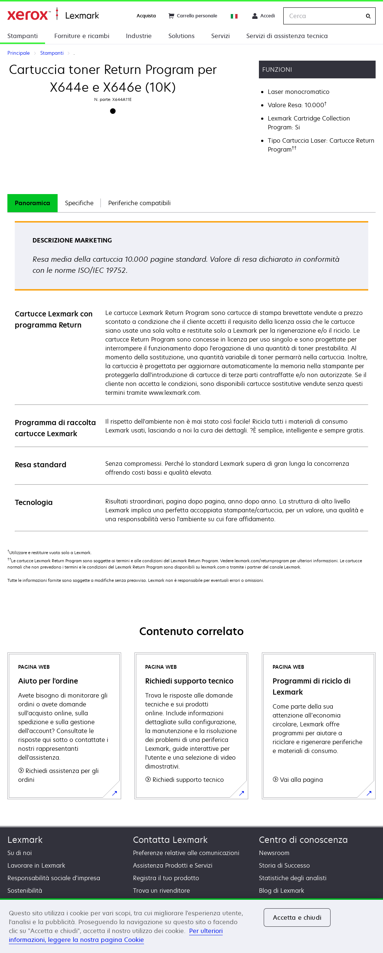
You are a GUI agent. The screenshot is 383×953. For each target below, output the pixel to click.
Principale (53, 13)
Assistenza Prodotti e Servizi (172, 865)
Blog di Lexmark (281, 890)
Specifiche (79, 203)
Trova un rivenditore (161, 890)
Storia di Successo (284, 865)
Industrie (139, 36)
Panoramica (32, 203)
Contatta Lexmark (170, 839)
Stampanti (22, 36)
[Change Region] (234, 16)
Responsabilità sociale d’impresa (53, 878)
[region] (191, 925)
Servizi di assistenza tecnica (287, 36)
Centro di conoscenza (303, 839)
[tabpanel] (191, 376)
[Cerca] (368, 16)
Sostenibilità (24, 890)
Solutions (181, 36)
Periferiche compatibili (139, 203)
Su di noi (19, 853)
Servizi (220, 36)
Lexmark (24, 839)
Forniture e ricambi (81, 36)
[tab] (32, 203)
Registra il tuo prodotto (166, 878)
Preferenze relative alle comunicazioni (186, 853)
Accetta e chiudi (297, 917)
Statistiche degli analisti (292, 878)
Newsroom (274, 853)
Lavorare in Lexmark (36, 865)
